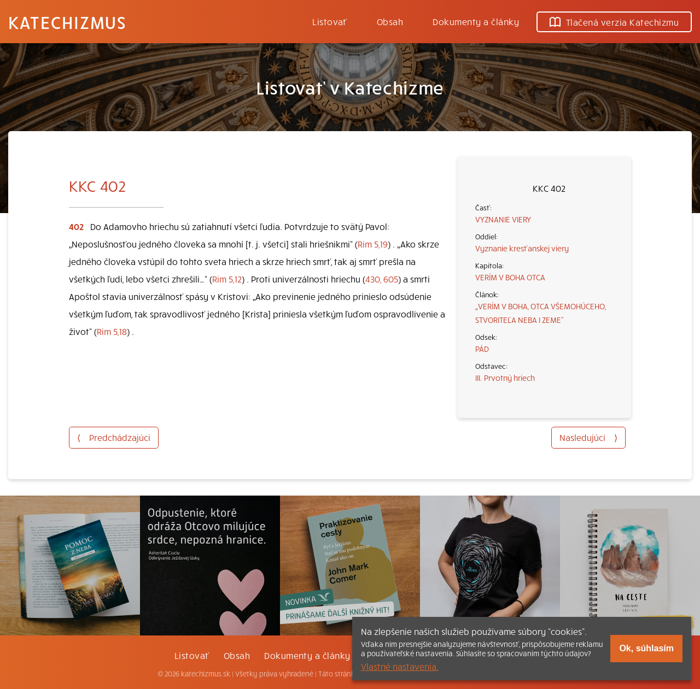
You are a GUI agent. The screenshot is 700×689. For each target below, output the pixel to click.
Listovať (329, 21)
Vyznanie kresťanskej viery (522, 248)
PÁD (482, 349)
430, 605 (381, 278)
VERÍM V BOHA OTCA (510, 277)
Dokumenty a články (476, 21)
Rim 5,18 (112, 331)
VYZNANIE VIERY (503, 219)
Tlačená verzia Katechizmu (614, 21)
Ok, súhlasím (646, 648)
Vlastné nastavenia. (400, 666)
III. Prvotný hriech (505, 377)
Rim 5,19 (373, 243)
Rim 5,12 (227, 278)
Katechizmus (67, 22)
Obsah (390, 21)
